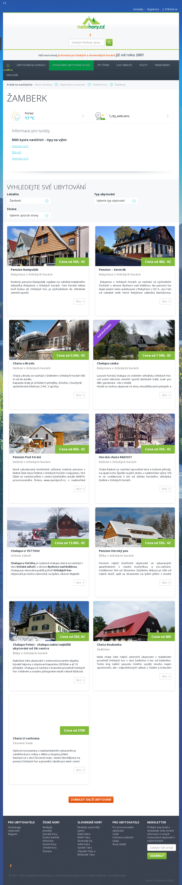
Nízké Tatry (84, 837)
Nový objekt (119, 844)
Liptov (81, 830)
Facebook (11, 865)
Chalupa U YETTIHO (25, 551)
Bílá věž (16, 152)
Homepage (14, 827)
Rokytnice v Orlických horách (32, 274)
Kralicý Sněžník (51, 837)
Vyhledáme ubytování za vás (71, 65)
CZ (4, 3)
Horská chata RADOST (115, 457)
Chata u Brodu (23, 363)
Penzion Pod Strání (27, 457)
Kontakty (138, 9)
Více (78, 301)
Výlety (143, 65)
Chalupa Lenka (107, 363)
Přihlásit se (171, 9)
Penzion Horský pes (113, 551)
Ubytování (14, 830)
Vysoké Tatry (85, 847)
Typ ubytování (104, 194)
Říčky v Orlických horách (116, 555)
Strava (11, 209)
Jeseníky (47, 830)
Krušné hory (49, 844)
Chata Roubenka (109, 644)
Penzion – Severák (112, 269)
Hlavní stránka (6, 65)
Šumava (47, 851)
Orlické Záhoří (21, 555)
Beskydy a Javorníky (89, 827)
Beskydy (47, 827)
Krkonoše (48, 841)
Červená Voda (23, 743)
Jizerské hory (50, 834)
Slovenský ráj (85, 841)
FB (91, 35)
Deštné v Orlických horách (31, 368)
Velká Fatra (84, 844)
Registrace (153, 9)
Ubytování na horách (31, 65)
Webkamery (162, 65)
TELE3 (171, 880)
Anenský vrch (20, 146)
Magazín (12, 75)
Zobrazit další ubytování (91, 799)
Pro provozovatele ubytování (123, 829)
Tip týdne (103, 65)
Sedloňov (103, 649)
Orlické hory (50, 847)
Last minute (124, 65)
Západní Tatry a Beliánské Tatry (86, 852)
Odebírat (157, 856)
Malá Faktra (84, 834)
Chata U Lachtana (26, 738)
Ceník (115, 834)
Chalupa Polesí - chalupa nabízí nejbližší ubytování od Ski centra (42, 646)
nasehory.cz (84, 15)
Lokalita (13, 194)
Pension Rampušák (24, 269)
